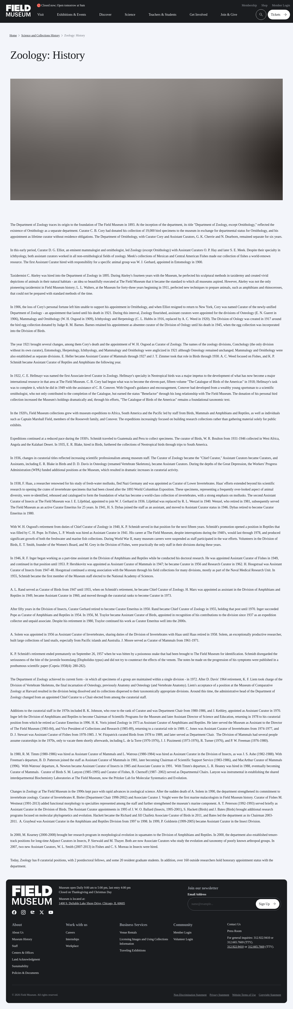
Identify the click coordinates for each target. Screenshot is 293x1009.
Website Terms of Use (244, 994)
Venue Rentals (128, 932)
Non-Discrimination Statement (190, 994)
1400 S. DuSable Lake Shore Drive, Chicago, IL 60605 (92, 903)
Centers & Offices (23, 952)
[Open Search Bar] (261, 14)
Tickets (280, 14)
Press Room (234, 931)
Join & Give (229, 14)
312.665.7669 (256, 946)
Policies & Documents (25, 972)
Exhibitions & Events (71, 14)
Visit (40, 14)
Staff (15, 946)
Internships (72, 939)
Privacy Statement (219, 994)
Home (13, 35)
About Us (18, 932)
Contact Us (234, 924)
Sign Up (268, 904)
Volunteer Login (183, 939)
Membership (249, 5)
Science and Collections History (40, 35)
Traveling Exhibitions (133, 950)
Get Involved (198, 14)
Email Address (197, 894)
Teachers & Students (162, 14)
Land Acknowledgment (26, 959)
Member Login (281, 5)
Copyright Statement (270, 994)
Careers (70, 932)
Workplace (72, 946)
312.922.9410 (235, 946)
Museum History (22, 939)
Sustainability (20, 966)
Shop (264, 5)
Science (130, 14)
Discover (105, 14)
